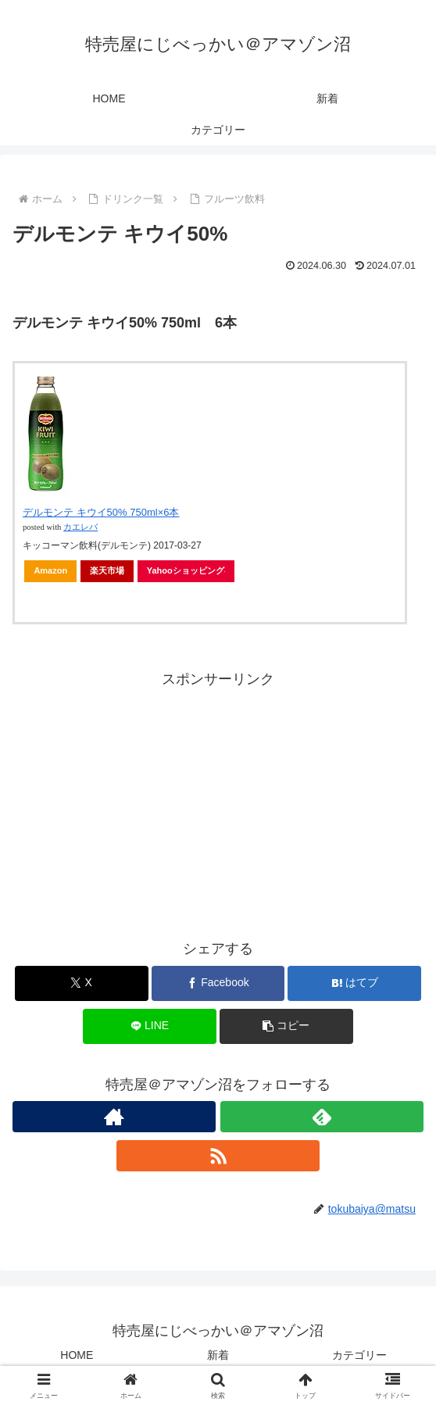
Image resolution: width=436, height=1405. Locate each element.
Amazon (50, 570)
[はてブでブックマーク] (354, 983)
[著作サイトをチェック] (114, 1116)
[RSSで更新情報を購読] (218, 1155)
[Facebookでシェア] (218, 983)
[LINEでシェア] (149, 1026)
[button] (286, 1026)
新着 (218, 1355)
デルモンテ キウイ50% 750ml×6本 (101, 512)
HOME (76, 1355)
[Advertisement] (218, 801)
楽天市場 (107, 570)
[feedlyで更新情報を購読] (321, 1116)
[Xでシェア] (81, 983)
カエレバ (80, 527)
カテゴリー (359, 1355)
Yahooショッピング (186, 570)
